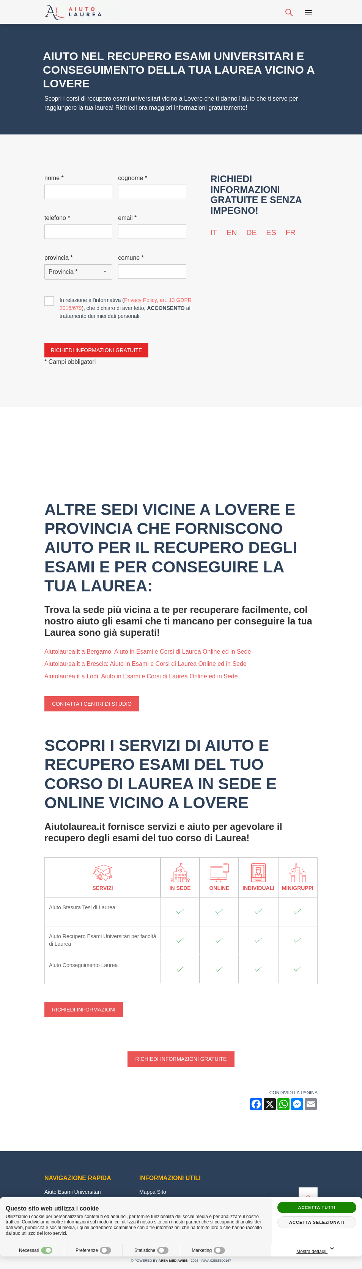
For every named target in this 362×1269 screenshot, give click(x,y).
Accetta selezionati (316, 1222)
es (271, 232)
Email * (127, 218)
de (251, 232)
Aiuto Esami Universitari (72, 1192)
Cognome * (132, 178)
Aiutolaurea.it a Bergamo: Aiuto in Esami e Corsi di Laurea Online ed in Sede (147, 651)
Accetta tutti (316, 1207)
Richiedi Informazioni (83, 1010)
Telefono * (57, 218)
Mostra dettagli (335, 1249)
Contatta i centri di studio (92, 704)
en (232, 232)
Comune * (131, 257)
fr (290, 232)
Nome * (54, 178)
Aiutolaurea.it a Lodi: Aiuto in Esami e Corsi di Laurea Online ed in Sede (141, 676)
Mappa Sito (152, 1192)
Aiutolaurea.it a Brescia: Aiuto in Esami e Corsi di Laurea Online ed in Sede (145, 664)
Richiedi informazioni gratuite (181, 1059)
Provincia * (58, 257)
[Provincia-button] (78, 272)
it (214, 232)
